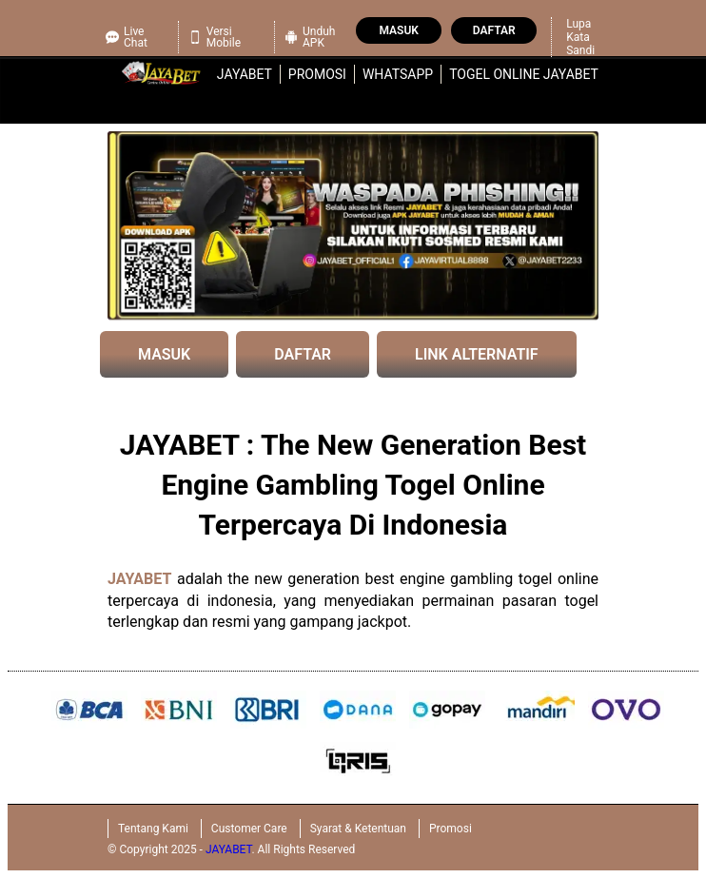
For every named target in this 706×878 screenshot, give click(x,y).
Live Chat (126, 37)
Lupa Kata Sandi (580, 37)
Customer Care (249, 828)
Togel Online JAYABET (523, 74)
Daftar (494, 30)
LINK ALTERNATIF (477, 354)
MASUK (164, 354)
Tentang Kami (153, 828)
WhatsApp (398, 74)
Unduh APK (309, 37)
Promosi (317, 74)
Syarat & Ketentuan (358, 828)
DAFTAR (302, 354)
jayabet (244, 74)
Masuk (398, 30)
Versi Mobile (214, 37)
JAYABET (139, 579)
